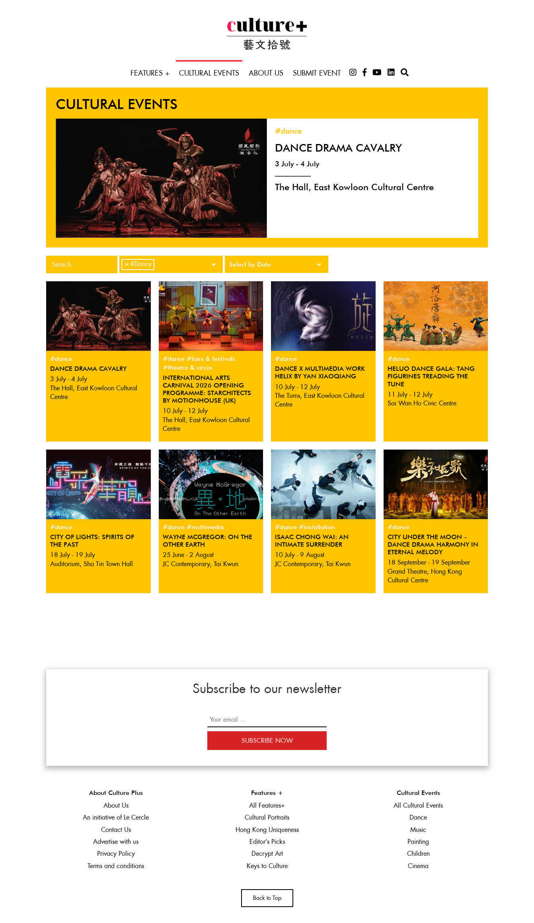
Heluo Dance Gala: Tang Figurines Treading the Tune (431, 377)
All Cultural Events (418, 805)
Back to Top (267, 898)
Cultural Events (209, 73)
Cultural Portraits (267, 817)
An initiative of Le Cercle (116, 817)
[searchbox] (158, 263)
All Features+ (267, 805)
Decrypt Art (267, 853)
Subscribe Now (267, 740)
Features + (150, 73)
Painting (418, 841)
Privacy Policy (116, 853)
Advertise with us (115, 841)
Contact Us (116, 830)
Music (418, 830)
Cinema (418, 866)
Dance (418, 817)
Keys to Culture (267, 866)
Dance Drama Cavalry (338, 148)
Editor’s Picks (267, 841)
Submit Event (317, 73)
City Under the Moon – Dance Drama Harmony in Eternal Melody (433, 545)
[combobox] (171, 264)
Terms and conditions (116, 866)
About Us (266, 73)
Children (418, 853)
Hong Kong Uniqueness (267, 830)
